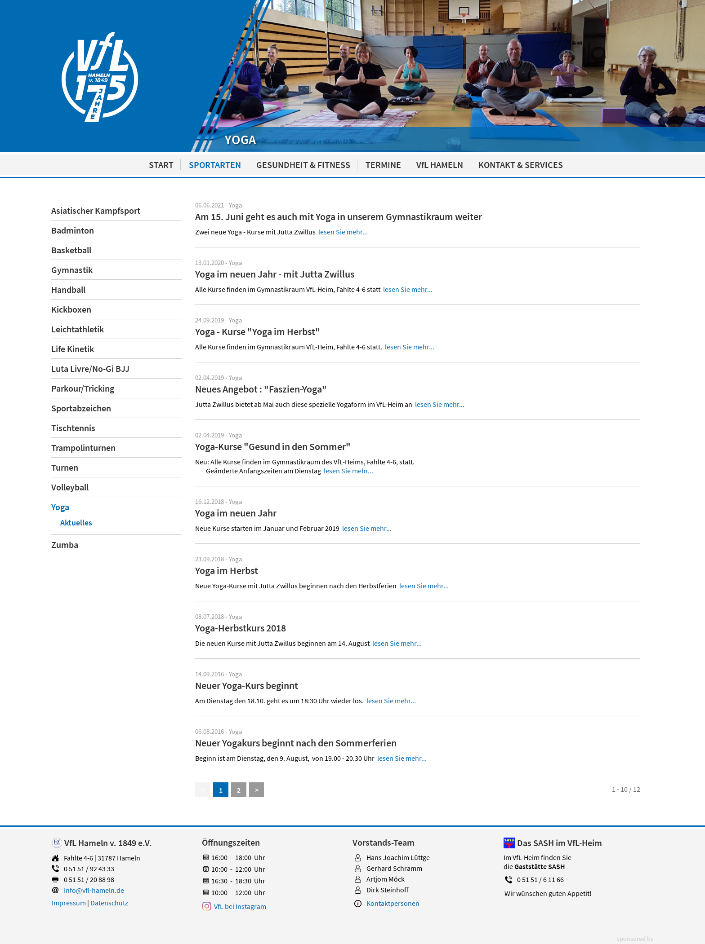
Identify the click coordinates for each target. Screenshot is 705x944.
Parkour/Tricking (82, 388)
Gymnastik (72, 269)
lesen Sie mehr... (343, 231)
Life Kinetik (72, 348)
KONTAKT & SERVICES (520, 164)
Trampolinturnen (83, 447)
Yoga (60, 506)
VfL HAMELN (439, 164)
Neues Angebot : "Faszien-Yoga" (261, 389)
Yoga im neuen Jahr (236, 513)
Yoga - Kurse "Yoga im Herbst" (257, 331)
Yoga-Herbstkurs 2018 (240, 628)
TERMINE (383, 164)
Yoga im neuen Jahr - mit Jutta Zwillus (274, 274)
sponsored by (635, 939)
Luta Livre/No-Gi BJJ (90, 368)
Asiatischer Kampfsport (95, 210)
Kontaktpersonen (392, 903)
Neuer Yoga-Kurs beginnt (246, 685)
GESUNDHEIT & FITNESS (303, 164)
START (161, 164)
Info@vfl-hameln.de (94, 890)
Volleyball (70, 487)
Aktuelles (76, 522)
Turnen (64, 467)
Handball (68, 289)
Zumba (64, 544)
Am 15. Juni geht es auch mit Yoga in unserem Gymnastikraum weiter (338, 216)
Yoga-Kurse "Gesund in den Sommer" (273, 446)
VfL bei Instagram (240, 906)
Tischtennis (73, 427)
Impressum (69, 902)
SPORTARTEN (215, 164)
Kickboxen (71, 309)
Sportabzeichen (81, 408)
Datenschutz (109, 902)
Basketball (71, 250)
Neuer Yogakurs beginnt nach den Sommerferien (296, 743)
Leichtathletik (77, 329)
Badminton (72, 230)
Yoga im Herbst (226, 570)
